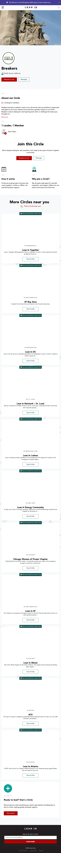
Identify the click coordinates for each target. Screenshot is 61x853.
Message (24, 79)
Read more (4, 117)
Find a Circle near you (30, 206)
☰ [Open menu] (2, 7)
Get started (11, 813)
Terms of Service (23, 850)
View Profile (30, 259)
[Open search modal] (58, 8)
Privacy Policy (33, 850)
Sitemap (41, 850)
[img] (30, 230)
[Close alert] (59, 2)
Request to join (9, 79)
